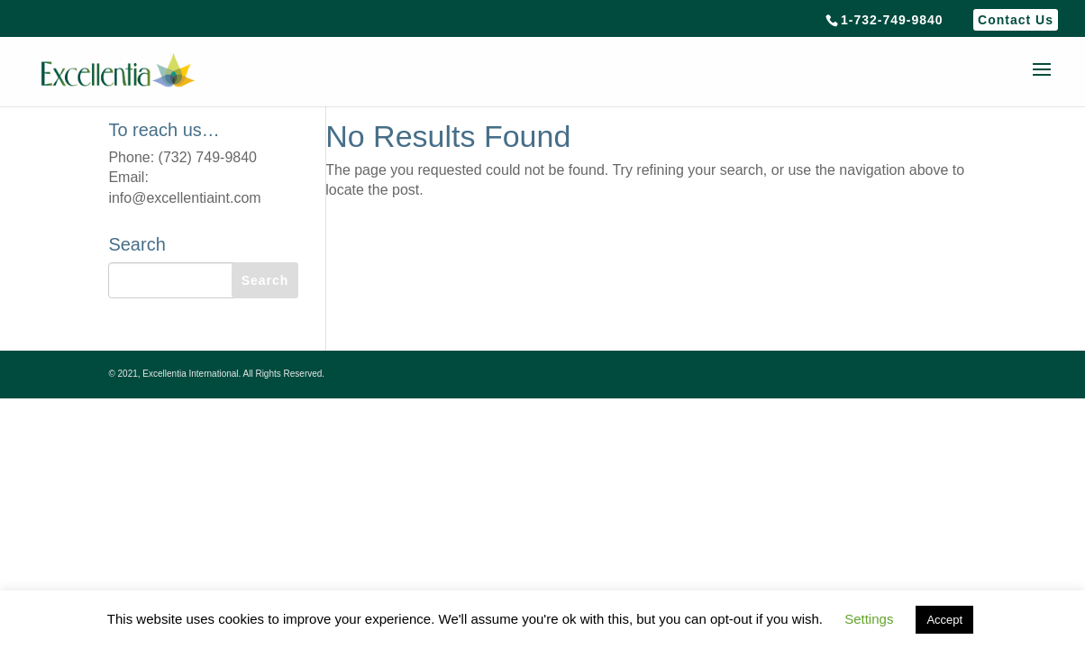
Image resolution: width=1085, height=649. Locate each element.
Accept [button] (944, 619)
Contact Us (1015, 20)
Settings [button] (868, 618)
